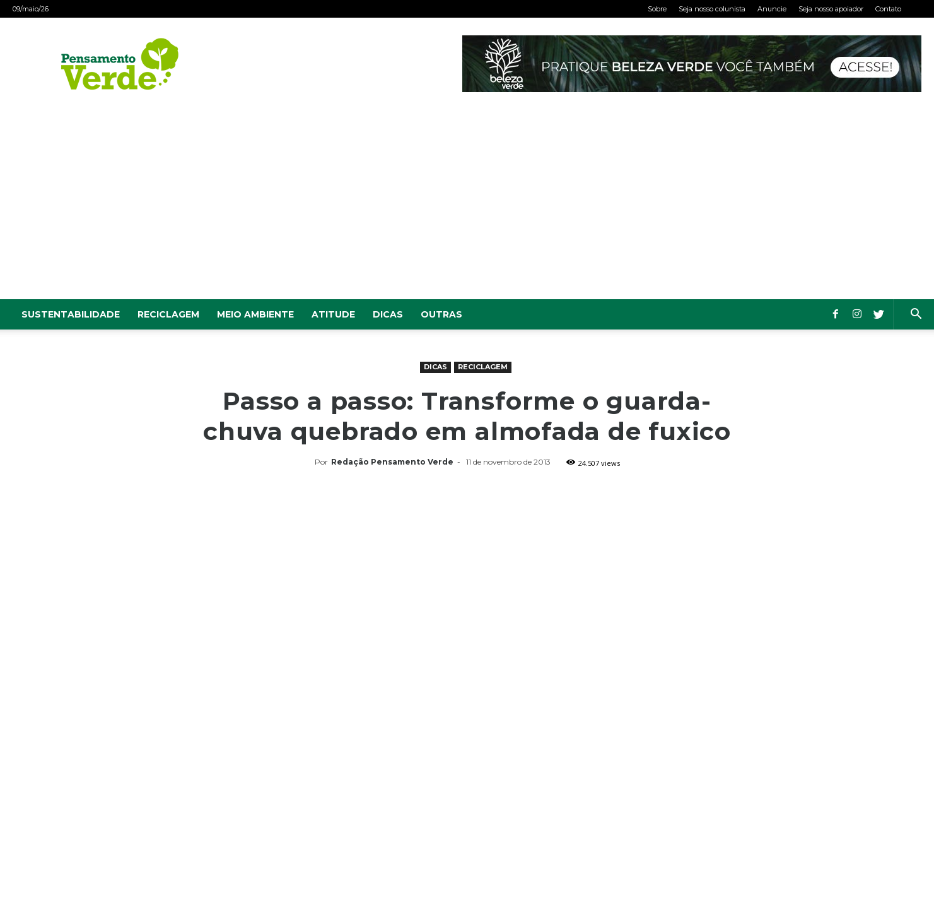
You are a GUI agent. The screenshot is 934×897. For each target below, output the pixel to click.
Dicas (388, 314)
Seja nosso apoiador (830, 8)
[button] (916, 315)
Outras (441, 314)
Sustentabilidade (70, 314)
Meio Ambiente (255, 314)
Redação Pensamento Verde (392, 461)
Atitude (333, 314)
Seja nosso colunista (712, 8)
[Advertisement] (467, 204)
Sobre (657, 8)
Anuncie (771, 8)
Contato (888, 8)
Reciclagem (168, 314)
